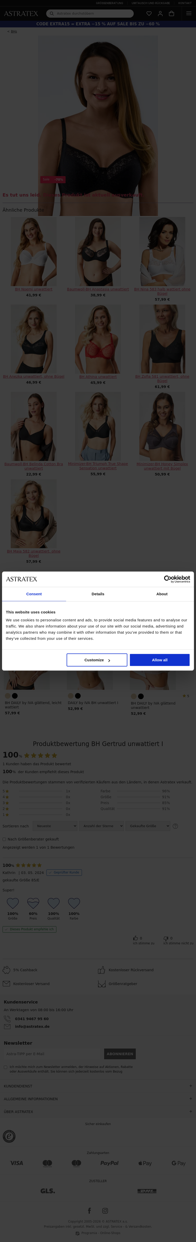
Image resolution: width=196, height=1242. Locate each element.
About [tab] (162, 594)
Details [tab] (98, 594)
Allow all (159, 660)
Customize (97, 660)
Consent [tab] (34, 594)
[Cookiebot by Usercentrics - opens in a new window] (167, 579)
